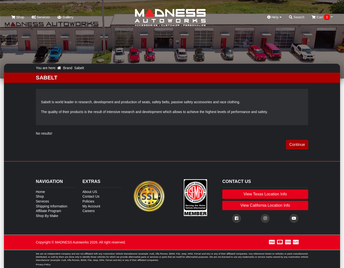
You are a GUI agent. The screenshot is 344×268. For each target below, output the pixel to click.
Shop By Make (47, 216)
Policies (88, 201)
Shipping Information (51, 206)
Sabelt (79, 68)
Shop (17, 17)
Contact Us (90, 196)
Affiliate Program (48, 211)
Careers (88, 211)
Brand (67, 68)
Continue (297, 144)
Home (40, 192)
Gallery (65, 17)
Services (41, 17)
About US (89, 192)
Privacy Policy (43, 264)
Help (274, 17)
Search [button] (296, 17)
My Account (91, 206)
